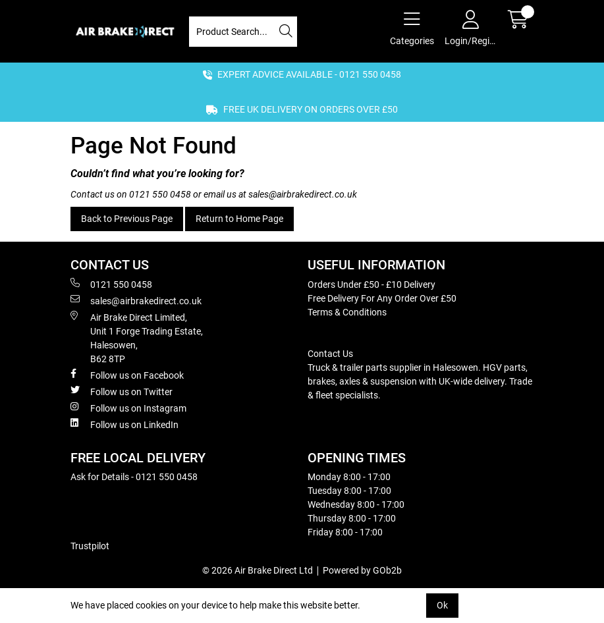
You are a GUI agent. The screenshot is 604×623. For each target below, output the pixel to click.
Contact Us (330, 353)
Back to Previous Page (127, 218)
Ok (442, 605)
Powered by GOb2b (362, 570)
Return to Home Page (239, 218)
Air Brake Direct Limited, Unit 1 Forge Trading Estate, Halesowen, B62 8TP (136, 337)
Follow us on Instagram (128, 408)
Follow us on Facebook (127, 375)
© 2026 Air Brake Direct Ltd (257, 570)
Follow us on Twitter (121, 391)
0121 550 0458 (160, 194)
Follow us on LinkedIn (124, 424)
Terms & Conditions (347, 312)
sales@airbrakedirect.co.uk (302, 194)
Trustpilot (89, 546)
